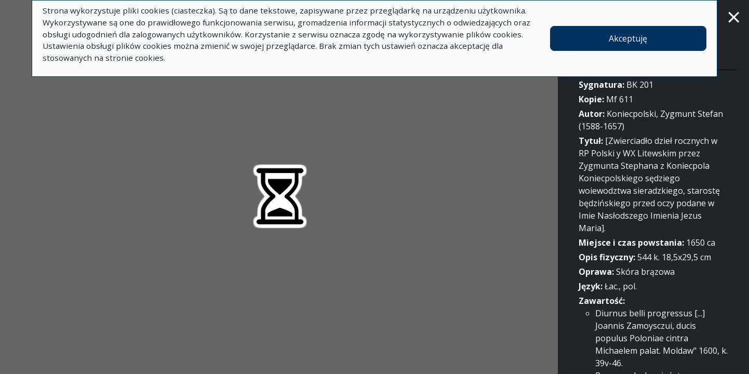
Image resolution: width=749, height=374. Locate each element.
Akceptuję (628, 38)
